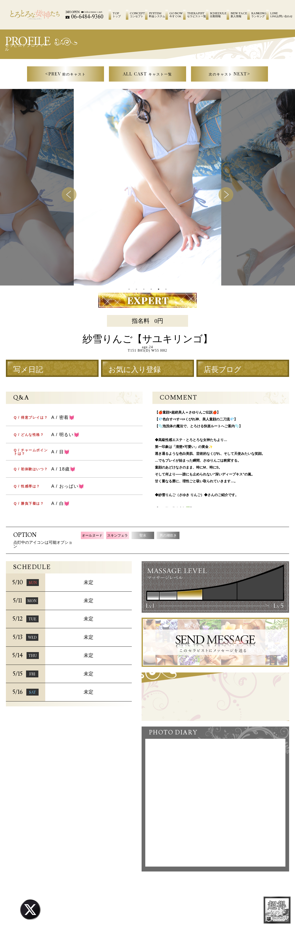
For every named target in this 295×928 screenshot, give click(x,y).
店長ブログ (222, 369)
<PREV (65, 74)
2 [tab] (136, 289)
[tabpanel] (147, 187)
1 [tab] (129, 289)
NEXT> (230, 74)
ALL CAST (147, 74)
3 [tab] (143, 289)
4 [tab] (151, 289)
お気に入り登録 (134, 369)
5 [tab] (158, 289)
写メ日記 (28, 369)
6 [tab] (165, 289)
